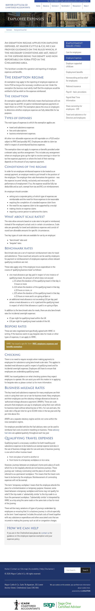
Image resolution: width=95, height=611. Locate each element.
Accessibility (34, 569)
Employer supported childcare (74, 65)
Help (42, 569)
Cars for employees (73, 52)
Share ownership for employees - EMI (74, 107)
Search (85, 570)
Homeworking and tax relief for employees (77, 79)
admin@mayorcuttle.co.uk (72, 1)
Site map (24, 569)
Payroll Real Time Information (73, 99)
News (86, 6)
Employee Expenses (74, 58)
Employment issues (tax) (20, 30)
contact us (45, 533)
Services (55, 6)
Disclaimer (49, 569)
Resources (77, 6)
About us (46, 6)
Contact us (85, 1)
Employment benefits (74, 72)
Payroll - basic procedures (76, 92)
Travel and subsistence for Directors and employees (76, 116)
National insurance (73, 86)
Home (38, 6)
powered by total (81, 591)
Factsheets (66, 6)
